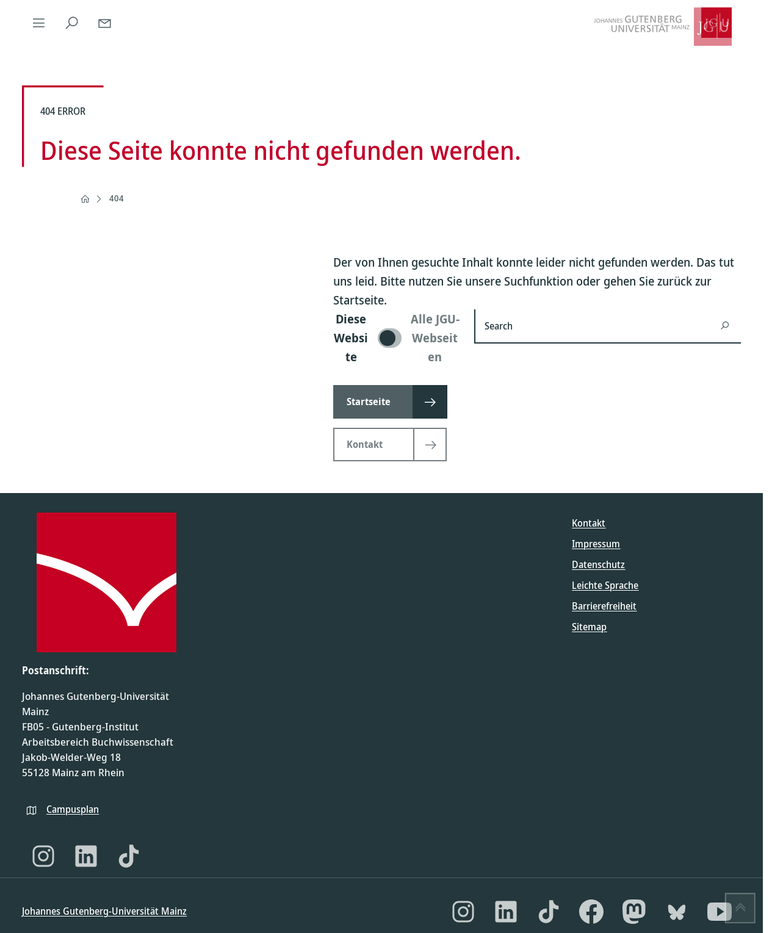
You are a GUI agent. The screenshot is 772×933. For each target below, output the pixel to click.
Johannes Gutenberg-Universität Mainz (104, 911)
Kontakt (588, 523)
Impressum (596, 543)
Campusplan (72, 809)
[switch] (396, 337)
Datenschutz (598, 564)
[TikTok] (129, 856)
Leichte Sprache (605, 585)
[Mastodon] (634, 911)
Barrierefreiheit (604, 606)
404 (116, 198)
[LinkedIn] (86, 856)
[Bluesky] (677, 911)
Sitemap (589, 626)
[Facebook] (591, 911)
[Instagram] (43, 856)
